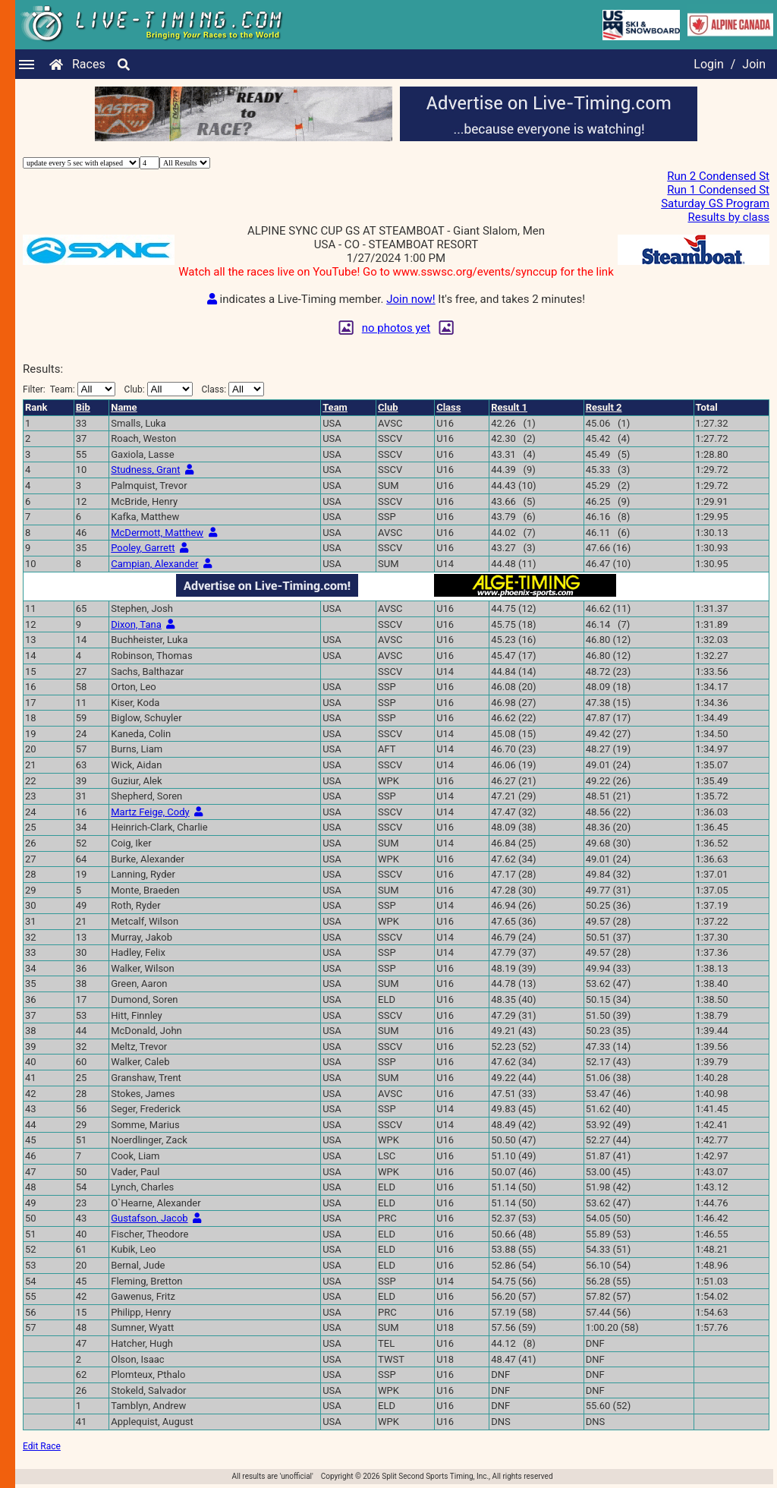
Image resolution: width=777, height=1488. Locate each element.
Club (388, 407)
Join (754, 64)
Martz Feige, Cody (150, 812)
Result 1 (509, 407)
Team (335, 407)
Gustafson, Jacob (149, 1218)
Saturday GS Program (715, 203)
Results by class (728, 217)
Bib (83, 407)
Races (88, 64)
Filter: (69, 389)
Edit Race (42, 1446)
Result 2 (604, 407)
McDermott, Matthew (157, 532)
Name (124, 407)
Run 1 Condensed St (718, 190)
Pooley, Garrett (143, 547)
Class (448, 407)
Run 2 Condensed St (718, 176)
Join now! (410, 299)
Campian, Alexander (154, 563)
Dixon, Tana (136, 624)
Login (708, 64)
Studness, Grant (145, 469)
